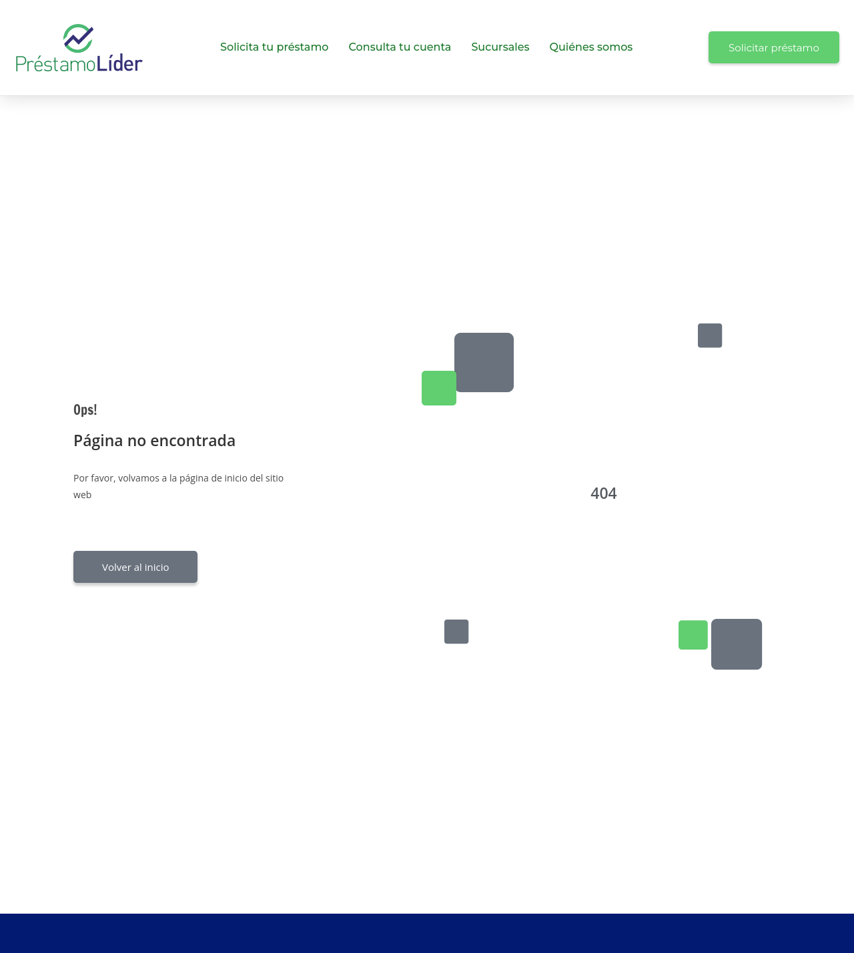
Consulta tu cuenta (400, 47)
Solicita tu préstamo (274, 47)
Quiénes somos (591, 47)
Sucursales (500, 47)
